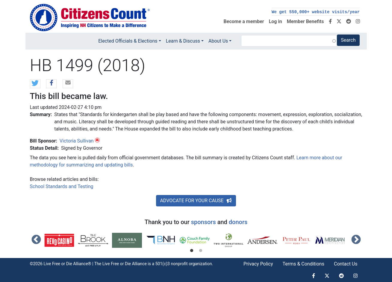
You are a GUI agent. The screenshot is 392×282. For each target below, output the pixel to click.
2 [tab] (201, 251)
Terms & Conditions (303, 264)
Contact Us (346, 264)
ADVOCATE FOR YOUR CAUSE (196, 200)
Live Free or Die (116, 263)
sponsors (203, 222)
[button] (35, 84)
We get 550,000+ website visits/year (316, 12)
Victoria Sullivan (77, 141)
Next (356, 240)
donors (238, 222)
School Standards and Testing (61, 186)
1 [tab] (192, 251)
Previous (36, 240)
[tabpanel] (61, 240)
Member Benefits (305, 21)
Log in (275, 21)
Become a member (244, 21)
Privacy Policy (258, 264)
